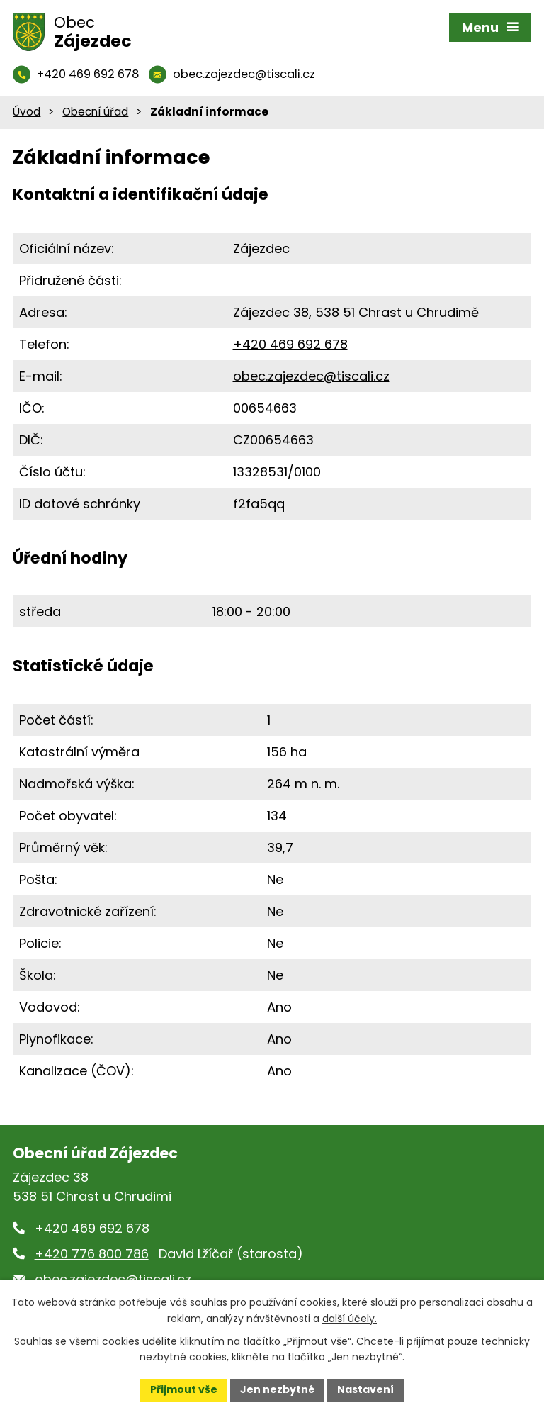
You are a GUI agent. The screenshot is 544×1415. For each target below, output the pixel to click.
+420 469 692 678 (290, 344)
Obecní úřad (95, 111)
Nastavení (365, 1389)
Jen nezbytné (277, 1389)
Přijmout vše (183, 1389)
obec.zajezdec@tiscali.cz (311, 376)
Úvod (26, 111)
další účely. (349, 1318)
